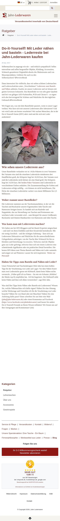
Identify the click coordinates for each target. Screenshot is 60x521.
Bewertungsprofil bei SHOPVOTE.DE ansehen (30, 482)
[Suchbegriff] (27, 8)
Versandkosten (25, 424)
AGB (51, 494)
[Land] (21, 3)
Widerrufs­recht (11, 494)
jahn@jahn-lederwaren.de (12, 299)
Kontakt (38, 424)
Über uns (7, 400)
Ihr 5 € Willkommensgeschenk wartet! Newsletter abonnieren (30, 451)
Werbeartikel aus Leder (31, 438)
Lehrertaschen (9, 395)
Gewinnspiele (9, 410)
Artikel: (37, 2)
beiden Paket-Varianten (30, 183)
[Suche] (52, 8)
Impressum (23, 494)
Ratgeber (11, 35)
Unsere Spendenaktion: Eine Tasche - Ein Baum (23, 433)
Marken (14, 429)
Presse (47, 438)
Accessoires (8, 405)
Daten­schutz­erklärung (38, 494)
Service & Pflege (9, 424)
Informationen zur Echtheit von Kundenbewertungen (30, 487)
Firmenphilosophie (10, 438)
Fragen (5, 429)
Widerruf (48, 424)
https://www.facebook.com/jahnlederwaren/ (19, 302)
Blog (55, 438)
